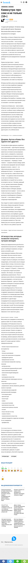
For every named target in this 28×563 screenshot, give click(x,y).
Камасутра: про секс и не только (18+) (11, 13)
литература (5, 456)
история (13, 456)
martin (7, 19)
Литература (4, 6)
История (11, 6)
